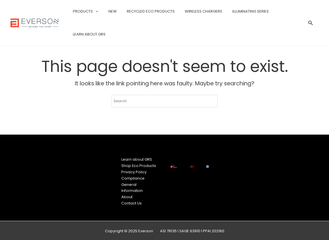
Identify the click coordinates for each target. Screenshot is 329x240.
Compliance (133, 177)
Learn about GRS (137, 159)
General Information (132, 186)
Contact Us (132, 202)
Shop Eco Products (139, 165)
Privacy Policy (134, 171)
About (127, 196)
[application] (97, 11)
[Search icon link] (310, 24)
